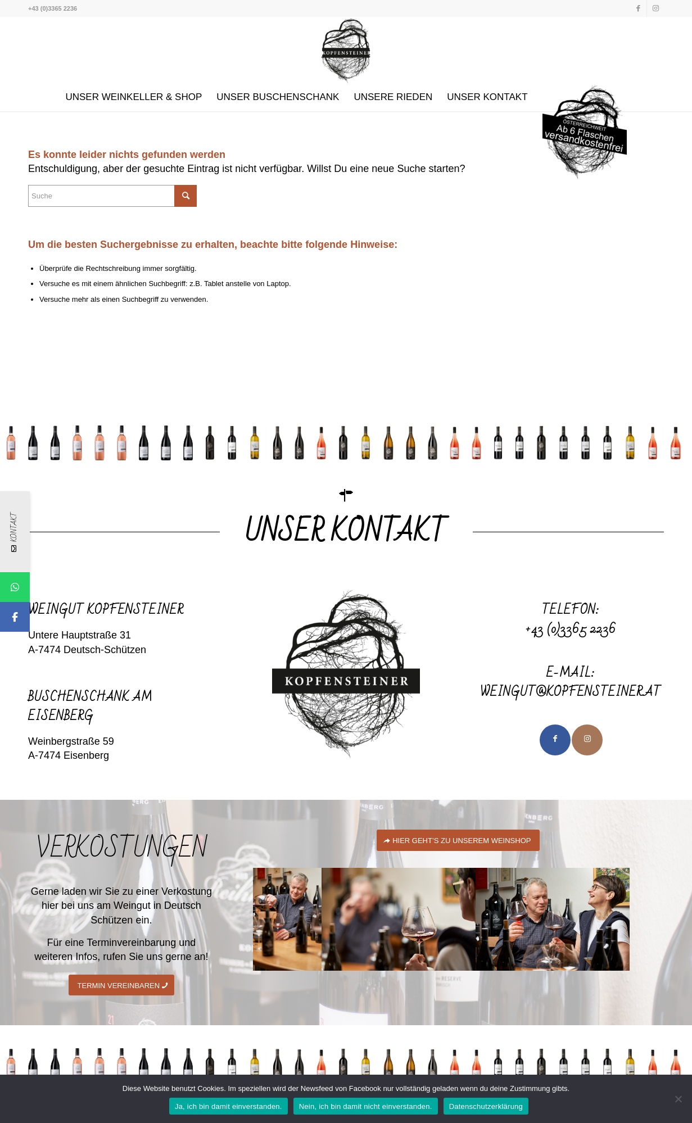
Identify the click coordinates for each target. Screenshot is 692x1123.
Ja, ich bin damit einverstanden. (228, 1106)
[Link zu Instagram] (655, 8)
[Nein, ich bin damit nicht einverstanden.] (678, 1098)
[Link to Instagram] (587, 739)
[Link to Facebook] (555, 739)
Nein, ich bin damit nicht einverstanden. (365, 1106)
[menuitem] (133, 97)
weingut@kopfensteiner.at (570, 692)
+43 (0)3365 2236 (571, 629)
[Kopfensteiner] (346, 50)
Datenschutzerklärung (486, 1106)
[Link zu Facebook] (638, 8)
